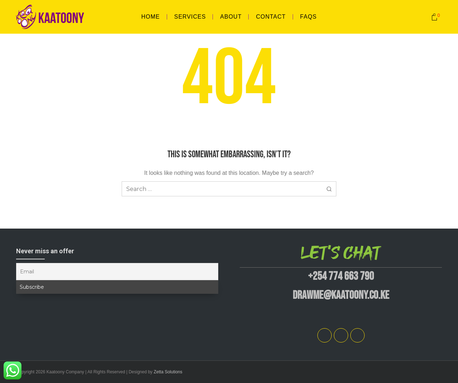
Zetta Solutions (168, 371)
